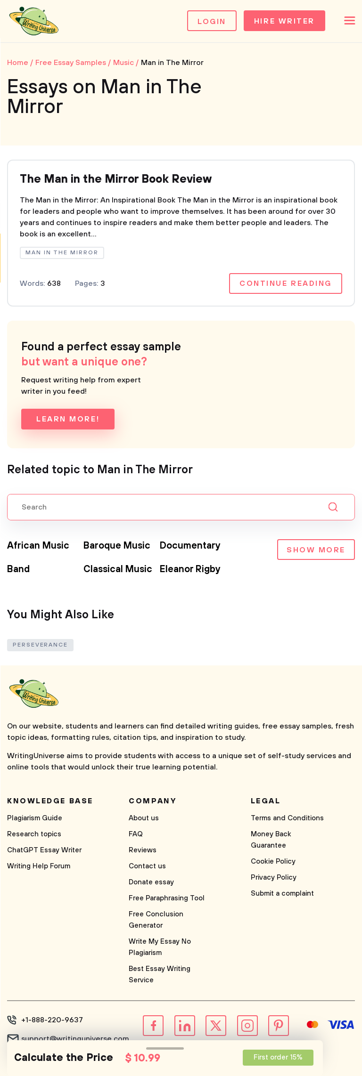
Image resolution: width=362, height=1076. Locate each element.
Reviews (142, 850)
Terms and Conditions (287, 818)
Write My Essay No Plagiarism (160, 947)
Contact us (147, 866)
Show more (316, 550)
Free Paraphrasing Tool (167, 898)
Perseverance (40, 644)
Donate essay (151, 882)
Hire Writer (284, 21)
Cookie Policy (273, 861)
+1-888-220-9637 (52, 1020)
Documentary (190, 546)
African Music (38, 546)
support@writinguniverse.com (75, 1039)
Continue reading (285, 283)
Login (211, 21)
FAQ (136, 834)
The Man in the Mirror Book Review (116, 180)
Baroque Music (116, 546)
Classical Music (117, 569)
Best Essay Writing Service (159, 974)
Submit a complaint (282, 893)
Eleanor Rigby (190, 569)
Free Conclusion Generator (156, 920)
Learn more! (67, 419)
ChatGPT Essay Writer (44, 850)
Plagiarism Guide (34, 818)
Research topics (34, 834)
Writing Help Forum (38, 866)
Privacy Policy (273, 877)
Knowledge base (50, 801)
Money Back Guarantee (271, 840)
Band (18, 569)
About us (144, 818)
